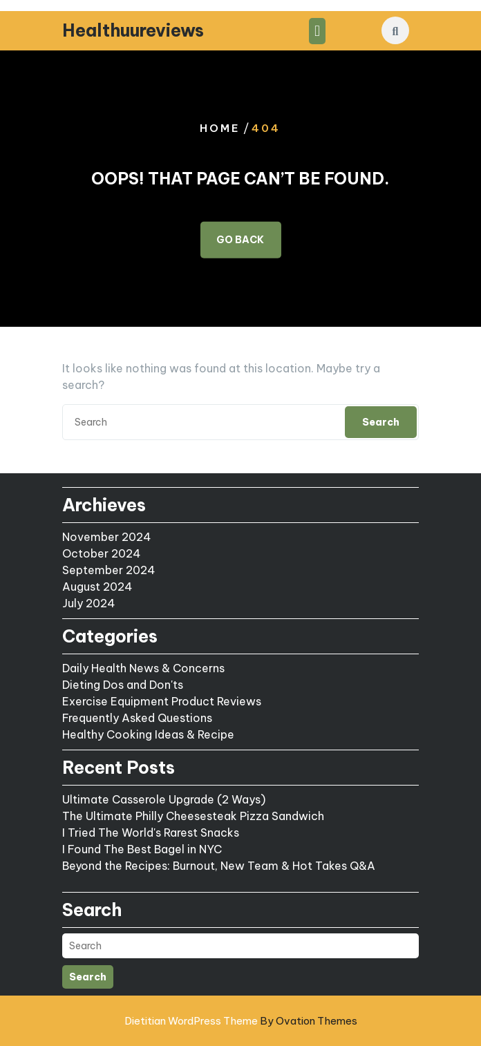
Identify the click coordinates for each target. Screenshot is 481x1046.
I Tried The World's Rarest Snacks (150, 832)
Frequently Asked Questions (137, 718)
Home (220, 128)
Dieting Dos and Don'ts (122, 685)
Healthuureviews (133, 30)
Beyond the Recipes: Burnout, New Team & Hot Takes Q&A (218, 866)
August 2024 (97, 586)
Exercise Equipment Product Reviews (161, 701)
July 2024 (88, 603)
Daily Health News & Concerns (143, 668)
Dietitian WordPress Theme (240, 1020)
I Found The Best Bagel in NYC (142, 849)
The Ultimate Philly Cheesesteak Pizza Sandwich (193, 816)
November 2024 (106, 537)
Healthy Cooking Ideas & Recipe (148, 734)
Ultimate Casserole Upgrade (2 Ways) (163, 799)
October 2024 (101, 553)
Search (380, 422)
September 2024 (108, 570)
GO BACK (240, 239)
